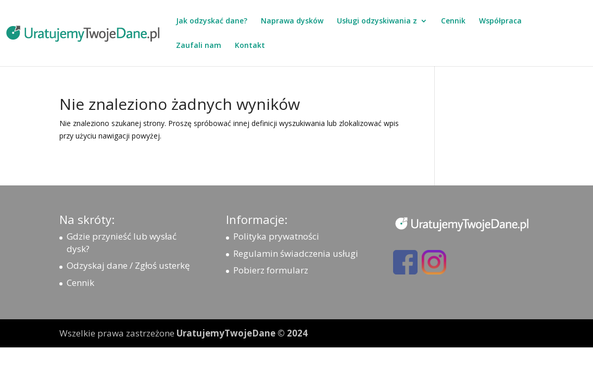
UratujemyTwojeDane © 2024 (242, 333)
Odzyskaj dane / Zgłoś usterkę (128, 265)
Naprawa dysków (292, 21)
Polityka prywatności (276, 236)
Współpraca (500, 21)
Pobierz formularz (270, 270)
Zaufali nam (198, 46)
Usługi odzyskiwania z (377, 21)
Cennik (453, 21)
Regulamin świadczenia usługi (295, 253)
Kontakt (250, 46)
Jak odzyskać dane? (211, 21)
